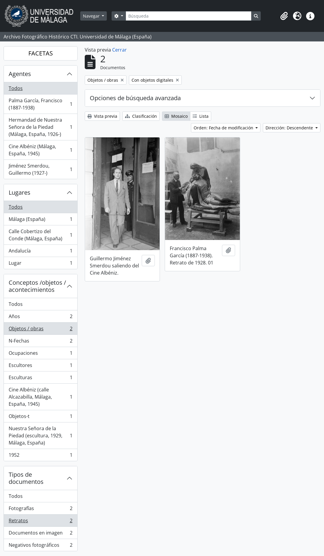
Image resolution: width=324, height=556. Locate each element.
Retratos (40, 522)
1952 (40, 456)
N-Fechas (40, 342)
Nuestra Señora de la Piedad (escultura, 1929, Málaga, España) (40, 435)
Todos (16, 88)
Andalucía (40, 252)
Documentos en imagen (40, 534)
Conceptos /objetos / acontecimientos (37, 286)
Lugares (19, 192)
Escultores (40, 366)
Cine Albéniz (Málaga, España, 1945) (40, 150)
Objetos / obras (40, 330)
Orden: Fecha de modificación (224, 128)
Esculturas (40, 379)
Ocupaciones (40, 354)
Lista (201, 116)
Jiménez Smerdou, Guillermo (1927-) (40, 169)
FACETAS (40, 53)
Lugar (40, 264)
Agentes (20, 74)
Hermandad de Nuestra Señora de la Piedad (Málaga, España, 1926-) (40, 127)
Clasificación (141, 116)
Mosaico (176, 116)
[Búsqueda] (189, 16)
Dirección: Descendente (290, 128)
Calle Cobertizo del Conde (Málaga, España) (40, 235)
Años (40, 318)
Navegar (92, 16)
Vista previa (102, 116)
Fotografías (40, 510)
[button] (284, 16)
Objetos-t (40, 417)
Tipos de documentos (26, 478)
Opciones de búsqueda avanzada (135, 98)
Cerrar (119, 50)
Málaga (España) (40, 220)
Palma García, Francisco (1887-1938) (40, 104)
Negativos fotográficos (40, 546)
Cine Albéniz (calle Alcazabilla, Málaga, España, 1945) (40, 396)
